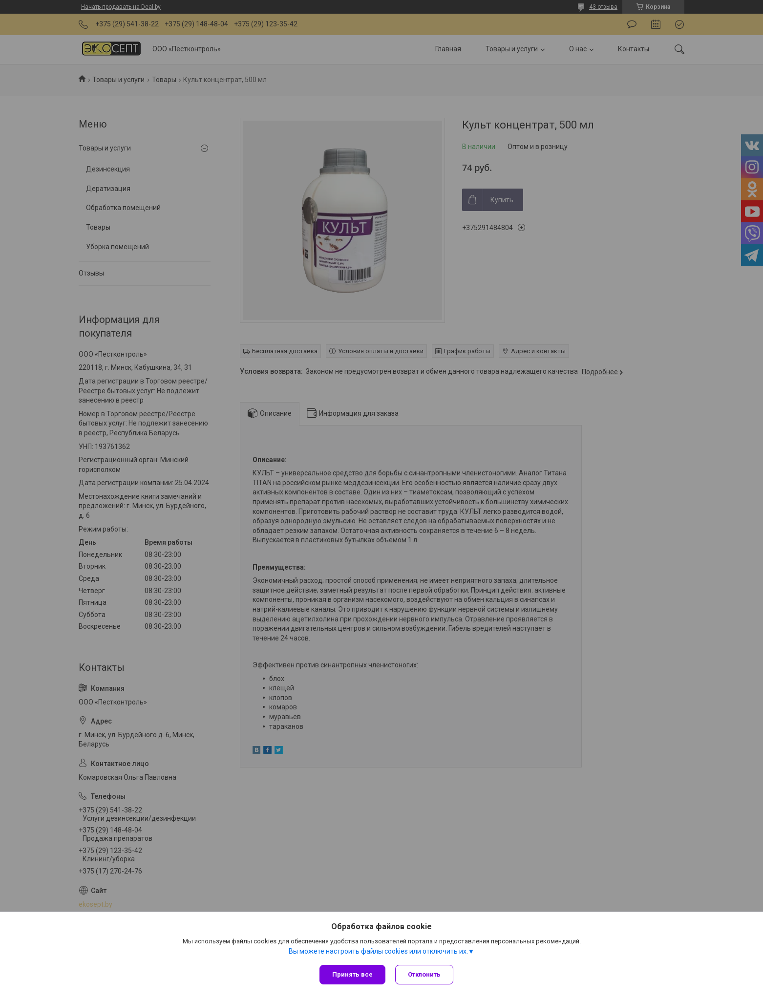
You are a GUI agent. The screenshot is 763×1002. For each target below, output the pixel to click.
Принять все (352, 974)
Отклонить (424, 974)
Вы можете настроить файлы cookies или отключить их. (378, 951)
